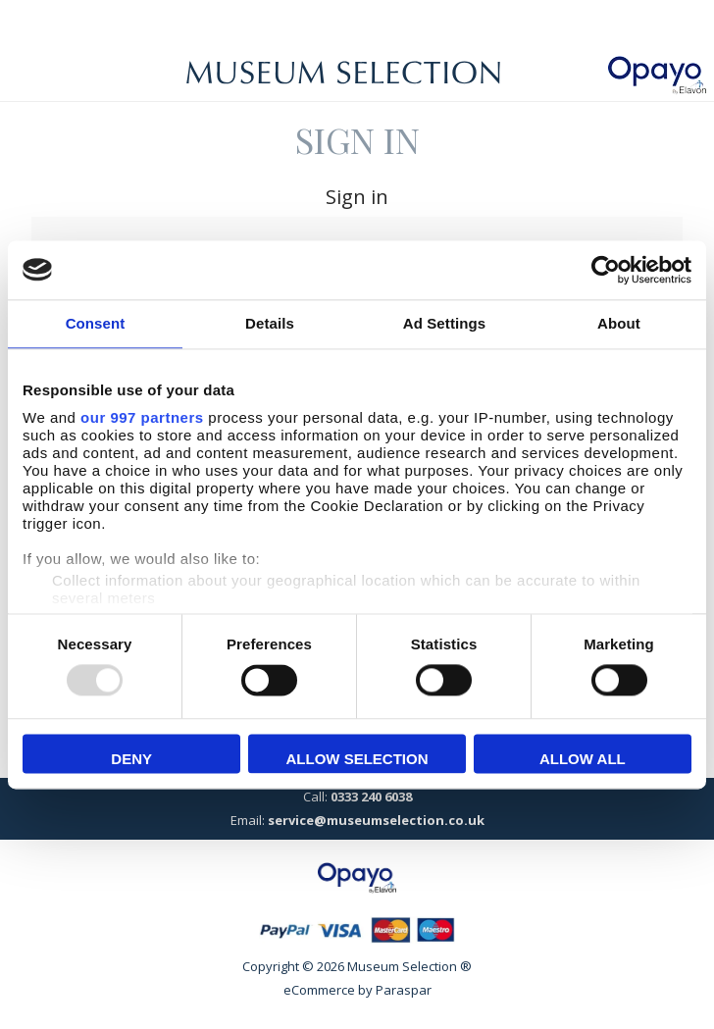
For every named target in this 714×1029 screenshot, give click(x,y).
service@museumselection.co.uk (376, 820)
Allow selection (357, 758)
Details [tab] (269, 323)
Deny (131, 758)
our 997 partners (142, 417)
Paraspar (404, 990)
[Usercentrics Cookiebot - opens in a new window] (605, 269)
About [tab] (618, 323)
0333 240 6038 (371, 796)
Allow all (582, 758)
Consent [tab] (96, 323)
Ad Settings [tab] (444, 323)
